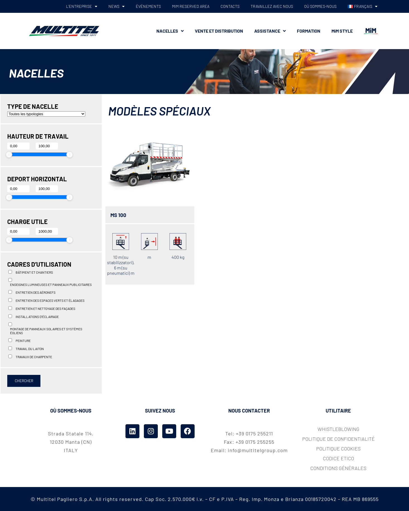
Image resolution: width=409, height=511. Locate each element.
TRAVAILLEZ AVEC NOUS (272, 6)
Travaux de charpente (34, 357)
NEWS (116, 6)
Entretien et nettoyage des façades (45, 308)
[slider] (9, 154)
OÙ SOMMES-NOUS (320, 6)
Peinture (23, 341)
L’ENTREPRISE (81, 6)
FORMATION (308, 30)
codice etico (338, 458)
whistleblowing (338, 429)
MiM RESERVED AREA (190, 6)
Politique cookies (338, 448)
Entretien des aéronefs (35, 292)
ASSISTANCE (270, 31)
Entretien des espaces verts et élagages (50, 300)
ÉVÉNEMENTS (148, 6)
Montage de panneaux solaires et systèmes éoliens (46, 331)
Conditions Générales (338, 468)
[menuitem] (362, 6)
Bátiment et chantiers (34, 272)
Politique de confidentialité (338, 439)
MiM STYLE (342, 30)
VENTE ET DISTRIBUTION (219, 30)
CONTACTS (230, 6)
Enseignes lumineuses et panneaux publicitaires (51, 284)
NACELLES (170, 31)
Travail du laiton (30, 349)
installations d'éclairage (37, 317)
